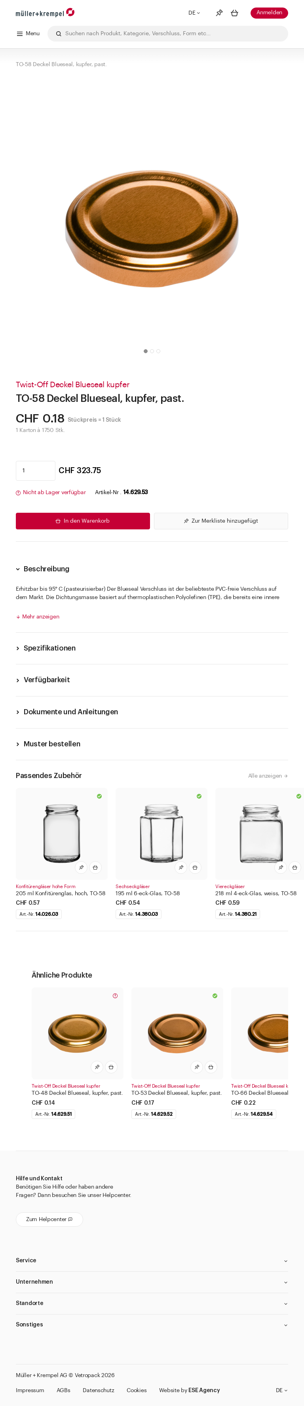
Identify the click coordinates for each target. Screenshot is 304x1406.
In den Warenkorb (82, 521)
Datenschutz (98, 1390)
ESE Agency (204, 1390)
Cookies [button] (136, 1390)
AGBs (63, 1390)
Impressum (30, 1390)
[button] (146, 351)
